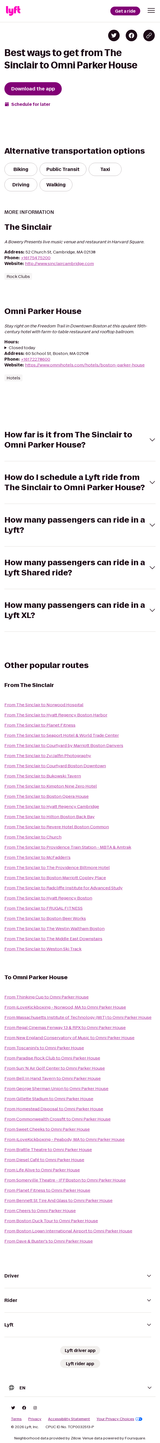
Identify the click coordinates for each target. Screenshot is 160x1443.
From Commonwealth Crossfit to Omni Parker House (57, 1119)
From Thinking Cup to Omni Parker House (46, 997)
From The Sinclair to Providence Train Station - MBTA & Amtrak (67, 847)
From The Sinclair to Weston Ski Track (43, 949)
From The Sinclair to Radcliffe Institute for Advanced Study (63, 888)
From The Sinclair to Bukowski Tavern (42, 776)
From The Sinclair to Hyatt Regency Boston (48, 898)
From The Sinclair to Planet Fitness (39, 725)
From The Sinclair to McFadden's (37, 857)
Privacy (34, 1419)
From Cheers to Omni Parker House (40, 1210)
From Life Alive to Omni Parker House (42, 1170)
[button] (151, 10)
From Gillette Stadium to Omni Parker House (48, 1099)
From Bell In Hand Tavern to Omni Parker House (52, 1078)
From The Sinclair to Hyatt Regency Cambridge (51, 806)
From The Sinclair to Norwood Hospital (43, 705)
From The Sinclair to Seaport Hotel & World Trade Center (61, 735)
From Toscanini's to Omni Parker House (44, 1048)
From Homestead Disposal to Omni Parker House (53, 1109)
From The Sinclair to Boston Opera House (46, 796)
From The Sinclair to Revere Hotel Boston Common (56, 827)
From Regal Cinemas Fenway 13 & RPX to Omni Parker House (65, 1027)
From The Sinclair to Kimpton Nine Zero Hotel (50, 786)
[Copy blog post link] (149, 35)
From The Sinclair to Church (32, 837)
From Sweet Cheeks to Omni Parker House (47, 1129)
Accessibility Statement (69, 1419)
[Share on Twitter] (113, 35)
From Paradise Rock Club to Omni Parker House (52, 1058)
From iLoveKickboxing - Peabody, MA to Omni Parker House (64, 1139)
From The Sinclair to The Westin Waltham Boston (54, 928)
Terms (16, 1419)
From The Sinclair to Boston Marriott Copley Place (55, 878)
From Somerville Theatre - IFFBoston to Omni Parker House (65, 1180)
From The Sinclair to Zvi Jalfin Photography (47, 755)
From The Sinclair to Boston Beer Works (45, 918)
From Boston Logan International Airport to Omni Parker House (68, 1231)
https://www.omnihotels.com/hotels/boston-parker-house (85, 365)
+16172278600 (35, 359)
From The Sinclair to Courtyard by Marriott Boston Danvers (63, 745)
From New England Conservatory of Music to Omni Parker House (69, 1038)
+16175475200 (35, 258)
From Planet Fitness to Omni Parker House (47, 1190)
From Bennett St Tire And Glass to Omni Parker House (58, 1200)
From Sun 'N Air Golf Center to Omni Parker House (54, 1068)
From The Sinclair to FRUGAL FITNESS (43, 908)
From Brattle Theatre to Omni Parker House (48, 1149)
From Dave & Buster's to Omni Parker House (48, 1241)
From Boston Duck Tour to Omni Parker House (51, 1221)
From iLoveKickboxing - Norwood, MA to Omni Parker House (65, 1007)
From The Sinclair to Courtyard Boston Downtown (55, 766)
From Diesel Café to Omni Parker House (44, 1160)
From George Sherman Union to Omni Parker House (56, 1088)
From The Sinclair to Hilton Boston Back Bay (49, 817)
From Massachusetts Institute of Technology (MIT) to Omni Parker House (77, 1017)
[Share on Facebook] (131, 35)
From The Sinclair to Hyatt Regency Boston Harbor (55, 715)
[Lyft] (13, 11)
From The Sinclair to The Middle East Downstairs (53, 939)
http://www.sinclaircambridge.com (59, 263)
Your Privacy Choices (119, 1419)
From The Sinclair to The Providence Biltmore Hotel (57, 867)
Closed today (22, 348)
